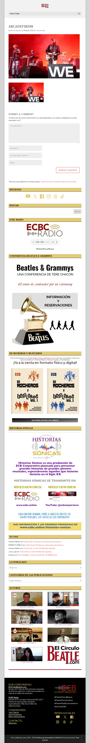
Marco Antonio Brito (17, 716)
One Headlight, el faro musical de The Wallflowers (37, 555)
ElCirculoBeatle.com (17, 687)
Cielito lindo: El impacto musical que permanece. (42, 542)
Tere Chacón (14, 712)
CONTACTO (58, 738)
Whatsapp (13, 723)
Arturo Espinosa (17, 30)
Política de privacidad (45, 738)
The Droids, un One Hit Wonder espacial (39, 548)
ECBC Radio (14, 697)
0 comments (40, 30)
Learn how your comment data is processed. (59, 182)
